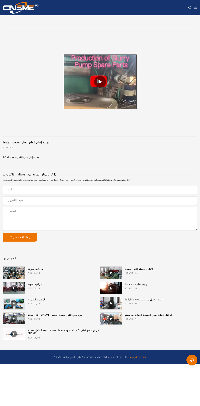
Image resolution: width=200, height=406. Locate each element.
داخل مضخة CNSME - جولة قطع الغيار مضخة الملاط (55, 314)
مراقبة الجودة (35, 284)
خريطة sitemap (138, 357)
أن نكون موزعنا (36, 268)
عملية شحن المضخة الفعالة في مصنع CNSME (149, 314)
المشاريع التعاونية (37, 299)
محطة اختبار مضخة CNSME (139, 268)
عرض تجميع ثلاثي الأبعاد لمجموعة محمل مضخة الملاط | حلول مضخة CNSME (63, 332)
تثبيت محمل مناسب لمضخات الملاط (144, 299)
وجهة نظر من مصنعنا (136, 284)
